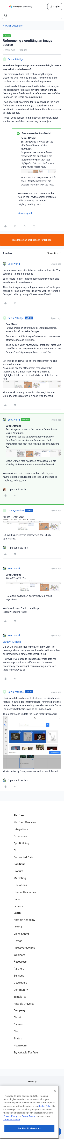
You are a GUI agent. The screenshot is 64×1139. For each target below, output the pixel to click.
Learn (17, 913)
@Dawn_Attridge (12, 641)
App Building (21, 843)
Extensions (20, 836)
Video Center (21, 934)
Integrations (21, 829)
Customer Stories (24, 948)
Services (19, 975)
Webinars (19, 955)
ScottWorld (14, 263)
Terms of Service (11, 1134)
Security (32, 1081)
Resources (20, 961)
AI (15, 850)
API (32, 1090)
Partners (19, 968)
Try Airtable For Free (26, 1052)
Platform (19, 815)
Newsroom (20, 1045)
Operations (20, 885)
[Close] (54, 1106)
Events (18, 927)
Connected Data (23, 857)
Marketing (20, 878)
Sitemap (32, 1099)
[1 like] (15, 489)
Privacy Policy (10, 1130)
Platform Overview (25, 822)
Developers (20, 982)
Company (19, 1010)
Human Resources (25, 892)
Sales (17, 899)
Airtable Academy (24, 920)
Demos (18, 941)
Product (18, 871)
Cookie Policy (44, 1120)
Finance (18, 906)
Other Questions (14, 25)
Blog (16, 1031)
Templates (20, 997)
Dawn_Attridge (16, 59)
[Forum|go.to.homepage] (21, 6)
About (17, 1017)
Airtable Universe (24, 1004)
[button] (4, 7)
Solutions (19, 864)
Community (21, 990)
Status (18, 1038)
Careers (18, 1024)
